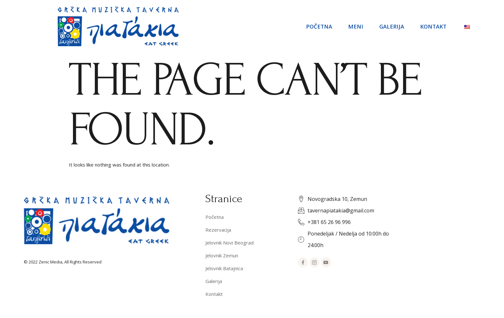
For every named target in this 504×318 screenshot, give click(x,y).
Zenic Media (50, 262)
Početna (319, 26)
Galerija (391, 26)
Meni (355, 26)
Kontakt (433, 26)
